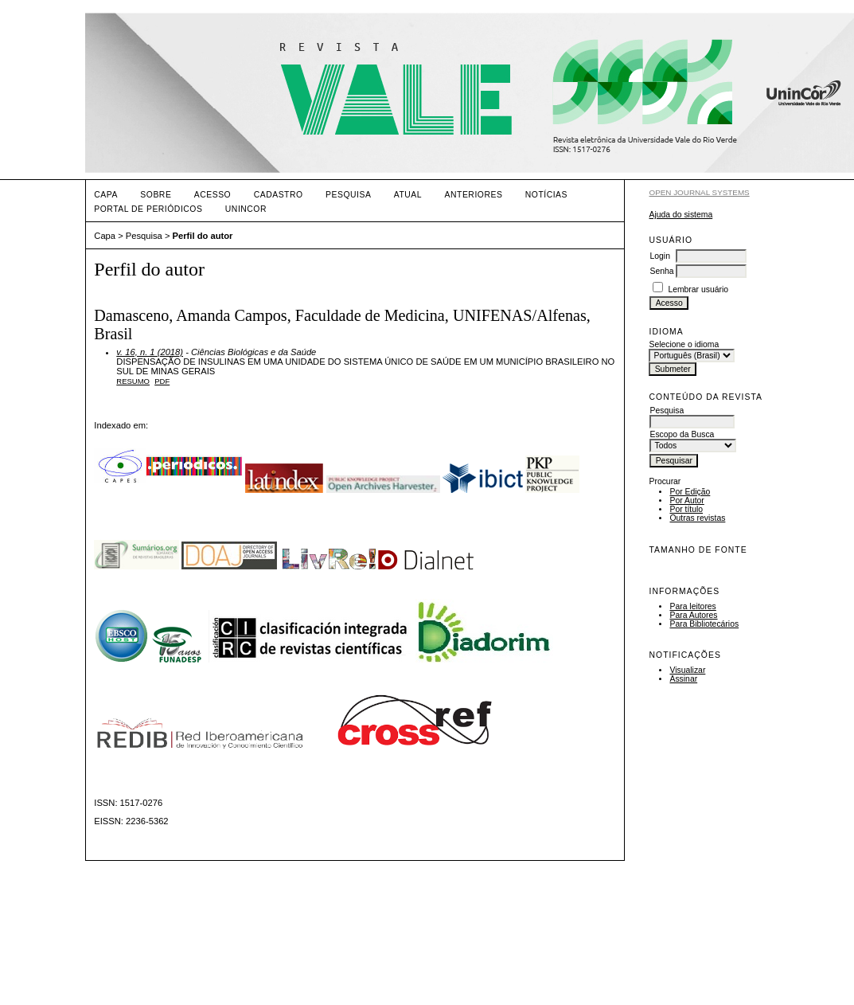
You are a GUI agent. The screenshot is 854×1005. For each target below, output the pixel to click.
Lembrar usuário (698, 289)
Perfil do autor (203, 235)
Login (659, 256)
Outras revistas (697, 518)
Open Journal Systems (699, 192)
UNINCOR (246, 209)
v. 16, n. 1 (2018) (149, 352)
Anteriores (474, 194)
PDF (162, 381)
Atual (408, 194)
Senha (661, 271)
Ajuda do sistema (680, 214)
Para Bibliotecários (704, 624)
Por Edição (689, 491)
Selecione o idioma (684, 344)
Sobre (155, 194)
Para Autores (693, 615)
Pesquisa (348, 194)
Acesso (212, 194)
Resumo (133, 381)
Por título (686, 509)
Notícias (546, 194)
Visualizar (687, 670)
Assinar (683, 679)
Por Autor (686, 500)
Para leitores (692, 606)
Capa (106, 194)
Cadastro (278, 194)
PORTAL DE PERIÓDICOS (148, 209)
